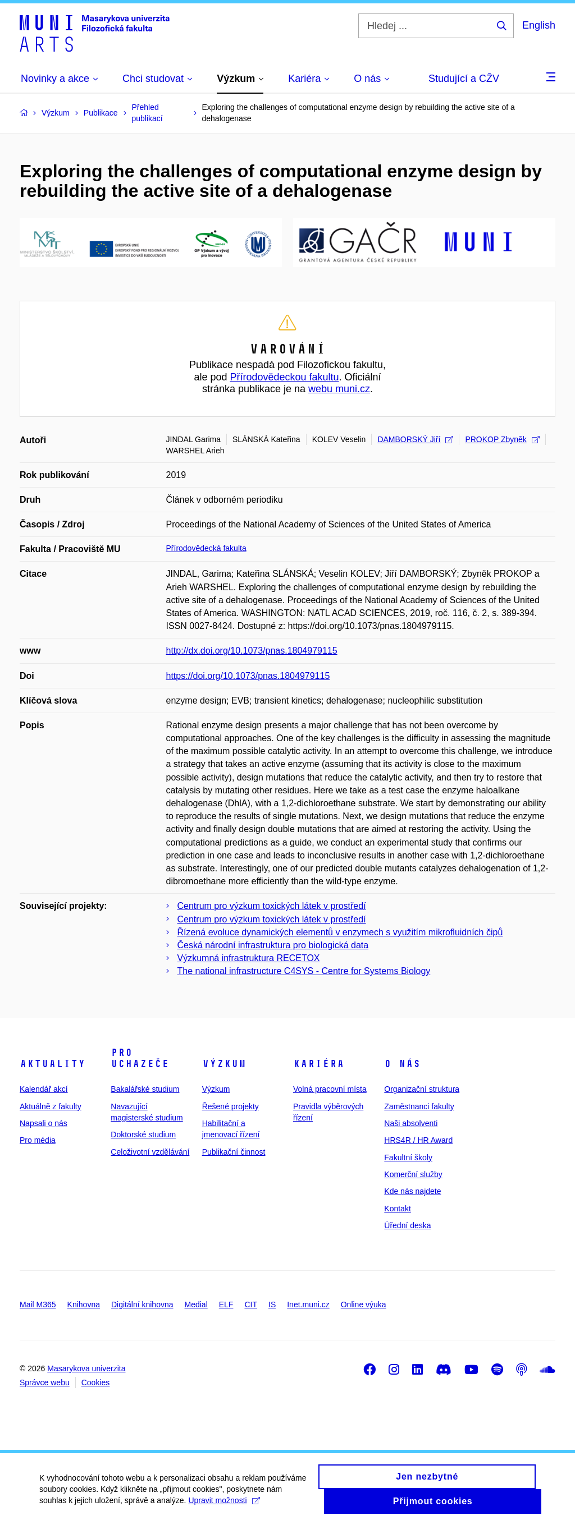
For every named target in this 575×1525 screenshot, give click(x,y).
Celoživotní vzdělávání (150, 1151)
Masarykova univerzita (86, 1368)
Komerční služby (413, 1174)
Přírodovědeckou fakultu (284, 377)
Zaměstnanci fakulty (419, 1106)
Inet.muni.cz (308, 1304)
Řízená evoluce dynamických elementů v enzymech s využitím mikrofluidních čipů (340, 932)
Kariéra (318, 1064)
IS (272, 1304)
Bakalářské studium (145, 1089)
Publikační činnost (234, 1151)
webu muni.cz (339, 388)
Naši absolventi (410, 1123)
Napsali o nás (43, 1123)
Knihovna (83, 1304)
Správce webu (45, 1382)
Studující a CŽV (463, 78)
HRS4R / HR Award (418, 1140)
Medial (196, 1304)
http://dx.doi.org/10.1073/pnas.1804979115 (251, 650)
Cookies (95, 1382)
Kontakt (397, 1208)
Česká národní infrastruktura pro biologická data (273, 945)
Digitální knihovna (142, 1304)
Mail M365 (38, 1304)
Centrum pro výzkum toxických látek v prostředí (271, 906)
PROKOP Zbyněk (502, 439)
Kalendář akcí (44, 1089)
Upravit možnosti (223, 1507)
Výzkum (224, 1064)
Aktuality (52, 1064)
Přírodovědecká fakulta (206, 548)
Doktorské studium (143, 1134)
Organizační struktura (421, 1089)
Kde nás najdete (412, 1191)
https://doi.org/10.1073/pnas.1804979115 (248, 676)
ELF (226, 1304)
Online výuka (363, 1304)
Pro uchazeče (140, 1058)
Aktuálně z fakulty (50, 1106)
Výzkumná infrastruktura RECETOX (248, 958)
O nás (402, 1064)
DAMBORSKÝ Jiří (415, 439)
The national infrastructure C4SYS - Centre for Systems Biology (304, 971)
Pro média (38, 1140)
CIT (250, 1304)
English (538, 25)
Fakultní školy (408, 1157)
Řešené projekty (230, 1106)
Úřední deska (407, 1225)
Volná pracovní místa (330, 1089)
